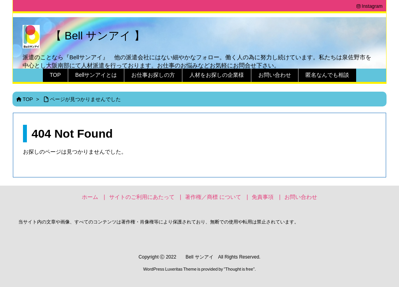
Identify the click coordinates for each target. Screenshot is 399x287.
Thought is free (239, 269)
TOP (28, 99)
